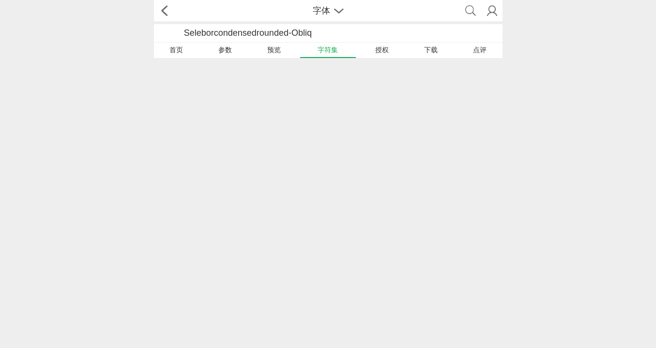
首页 (176, 50)
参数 (225, 50)
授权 (382, 50)
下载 (431, 50)
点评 (480, 50)
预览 (274, 50)
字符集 (328, 50)
